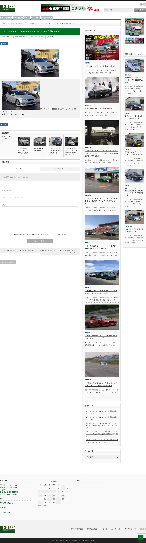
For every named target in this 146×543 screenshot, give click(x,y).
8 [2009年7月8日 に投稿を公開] (49, 492)
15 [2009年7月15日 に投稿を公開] (49, 495)
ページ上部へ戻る (140, 537)
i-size (51, 37)
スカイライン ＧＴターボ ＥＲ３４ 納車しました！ (54, 151)
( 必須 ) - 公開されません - (13, 197)
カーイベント (35, 18)
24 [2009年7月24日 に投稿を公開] (58, 499)
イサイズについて (47, 18)
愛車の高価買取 (18, 18)
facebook (144, 4)
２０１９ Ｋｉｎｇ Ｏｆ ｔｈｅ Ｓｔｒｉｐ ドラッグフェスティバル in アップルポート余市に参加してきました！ (101, 153)
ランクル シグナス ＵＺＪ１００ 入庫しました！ (23, 150)
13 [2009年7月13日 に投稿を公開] (40, 495)
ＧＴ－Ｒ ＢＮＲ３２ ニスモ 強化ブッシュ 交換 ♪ (19, 250)
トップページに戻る (8, 262)
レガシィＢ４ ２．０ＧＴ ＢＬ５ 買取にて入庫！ (133, 117)
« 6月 (39, 505)
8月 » (44, 505)
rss (141, 4)
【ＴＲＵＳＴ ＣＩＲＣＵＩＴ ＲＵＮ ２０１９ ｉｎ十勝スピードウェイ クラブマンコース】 (101, 201)
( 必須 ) (6, 190)
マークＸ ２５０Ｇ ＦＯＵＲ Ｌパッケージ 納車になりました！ (71, 151)
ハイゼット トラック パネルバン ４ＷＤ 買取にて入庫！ (134, 80)
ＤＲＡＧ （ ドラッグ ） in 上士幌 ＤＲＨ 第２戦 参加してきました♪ (58, 251)
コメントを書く (38, 37)
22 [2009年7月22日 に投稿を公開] (49, 499)
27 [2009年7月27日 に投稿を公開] (40, 502)
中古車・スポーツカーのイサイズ (71, 540)
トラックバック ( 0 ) (60, 168)
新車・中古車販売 (6, 18)
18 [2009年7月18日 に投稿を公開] (63, 495)
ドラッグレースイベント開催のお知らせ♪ (100, 66)
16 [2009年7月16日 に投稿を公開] (54, 495)
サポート (27, 18)
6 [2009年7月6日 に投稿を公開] (40, 492)
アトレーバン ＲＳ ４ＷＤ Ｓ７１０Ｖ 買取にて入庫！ (134, 153)
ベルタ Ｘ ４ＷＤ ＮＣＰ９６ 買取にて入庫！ (134, 230)
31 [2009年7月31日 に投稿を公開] (58, 502)
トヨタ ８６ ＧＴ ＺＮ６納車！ (39, 149)
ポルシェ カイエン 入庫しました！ (7, 138)
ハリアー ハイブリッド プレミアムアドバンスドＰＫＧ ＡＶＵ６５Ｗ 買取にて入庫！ (134, 191)
